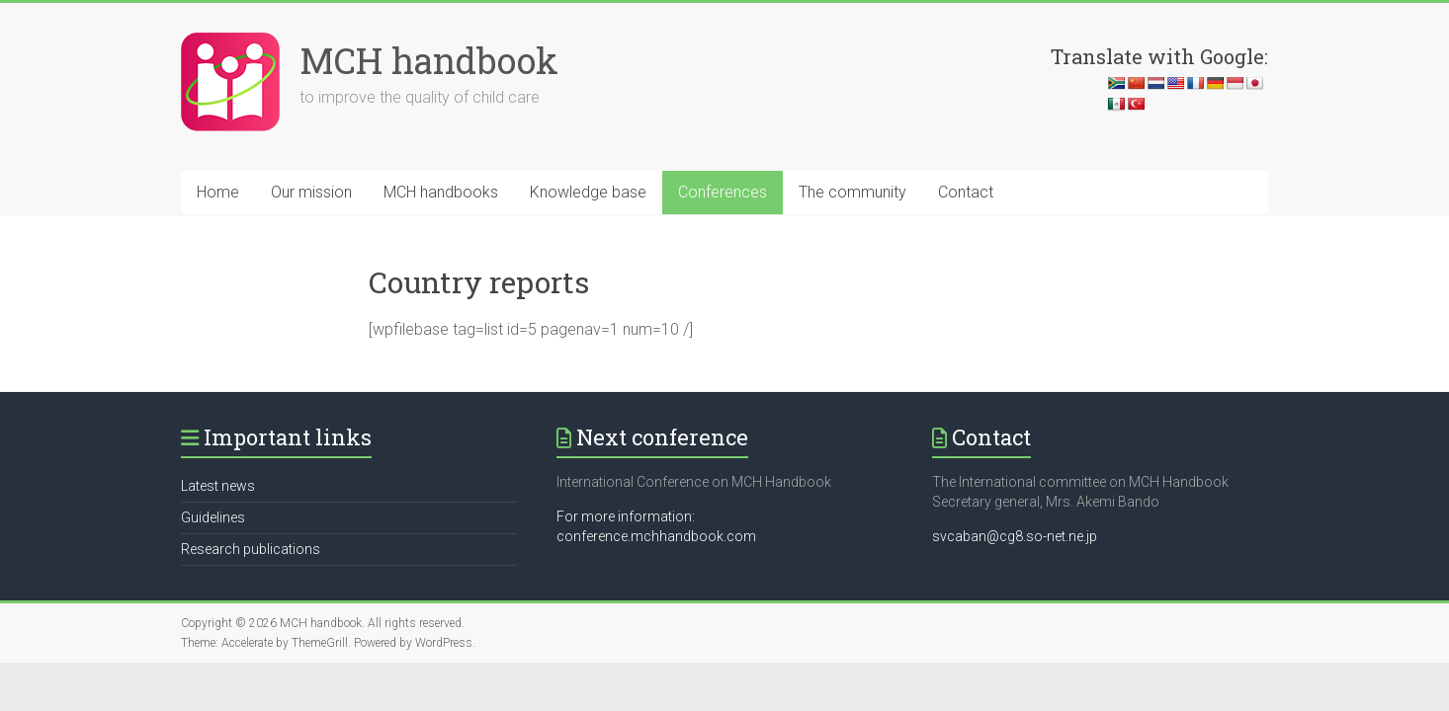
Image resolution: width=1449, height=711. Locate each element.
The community (852, 192)
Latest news (218, 486)
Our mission (311, 192)
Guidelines (213, 517)
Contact (965, 192)
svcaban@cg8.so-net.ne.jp (1014, 536)
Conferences (722, 192)
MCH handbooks (441, 192)
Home (218, 192)
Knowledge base (588, 192)
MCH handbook (428, 60)
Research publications (250, 549)
